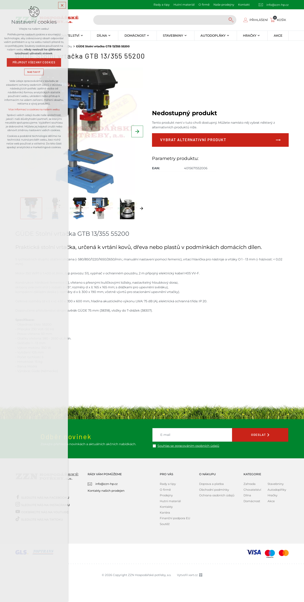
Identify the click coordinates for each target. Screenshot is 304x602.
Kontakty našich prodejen (106, 490)
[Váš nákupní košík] (279, 20)
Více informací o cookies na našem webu (34, 110)
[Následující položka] (137, 131)
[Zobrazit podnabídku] (81, 36)
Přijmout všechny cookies (34, 63)
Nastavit (34, 72)
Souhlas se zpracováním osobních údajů (188, 446)
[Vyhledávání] (231, 20)
